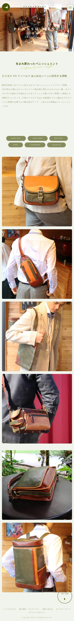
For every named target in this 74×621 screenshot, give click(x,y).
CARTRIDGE (35, 145)
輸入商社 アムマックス (29, 609)
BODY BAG (16, 138)
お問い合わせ (47, 609)
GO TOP (65, 596)
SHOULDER (38, 138)
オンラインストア (63, 609)
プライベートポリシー (37, 612)
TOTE (15, 145)
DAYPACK (56, 145)
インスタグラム (10, 609)
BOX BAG (58, 138)
